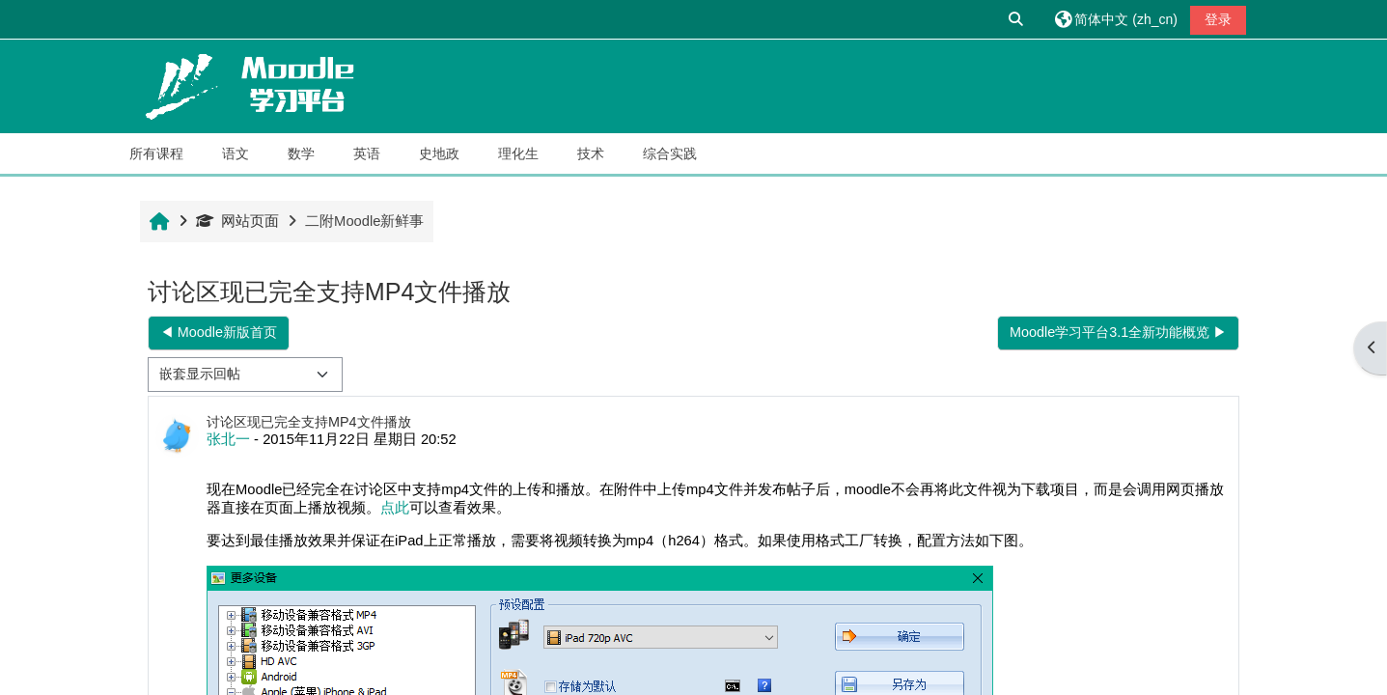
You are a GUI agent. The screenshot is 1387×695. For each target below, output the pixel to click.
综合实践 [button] (670, 153)
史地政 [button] (439, 153)
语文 (235, 153)
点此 (394, 507)
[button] (1018, 19)
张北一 (228, 439)
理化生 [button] (518, 153)
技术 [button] (590, 153)
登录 (1218, 19)
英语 (366, 153)
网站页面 (237, 221)
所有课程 (156, 153)
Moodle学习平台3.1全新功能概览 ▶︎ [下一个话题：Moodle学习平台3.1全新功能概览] (1118, 332)
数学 (301, 153)
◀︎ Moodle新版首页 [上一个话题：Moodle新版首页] (218, 332)
